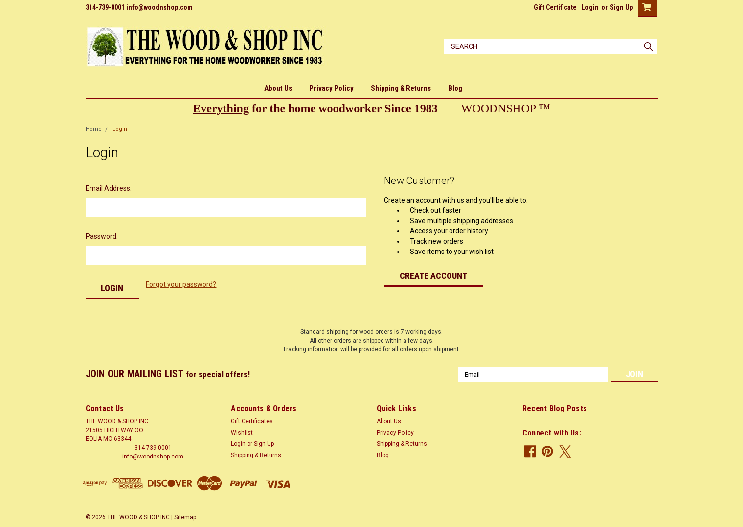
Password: (102, 236)
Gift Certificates (252, 421)
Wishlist (242, 432)
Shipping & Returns (401, 88)
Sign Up (621, 7)
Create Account (433, 276)
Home (94, 129)
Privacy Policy (331, 88)
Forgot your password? (181, 284)
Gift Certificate (555, 7)
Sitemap (185, 517)
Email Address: (109, 188)
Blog (455, 88)
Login (590, 7)
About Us (278, 88)
